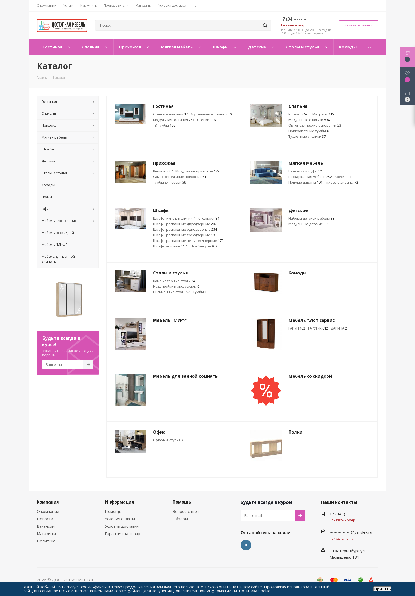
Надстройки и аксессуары (176, 286)
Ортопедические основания (314, 125)
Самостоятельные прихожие (179, 176)
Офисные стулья (168, 440)
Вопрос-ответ (186, 511)
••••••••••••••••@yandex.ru (351, 532)
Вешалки (163, 171)
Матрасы (323, 114)
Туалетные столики (307, 136)
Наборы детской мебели (311, 218)
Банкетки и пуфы (305, 171)
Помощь (113, 511)
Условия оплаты (120, 518)
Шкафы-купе (203, 246)
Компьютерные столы (174, 280)
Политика (46, 541)
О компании (48, 511)
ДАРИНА (339, 328)
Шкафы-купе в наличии (174, 218)
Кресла (343, 176)
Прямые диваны (305, 182)
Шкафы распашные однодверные (185, 229)
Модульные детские (308, 223)
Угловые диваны (341, 182)
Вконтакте (246, 545)
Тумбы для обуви (169, 182)
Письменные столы (171, 292)
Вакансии (46, 526)
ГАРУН (296, 328)
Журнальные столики (211, 114)
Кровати (298, 114)
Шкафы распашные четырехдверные (188, 240)
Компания (48, 502)
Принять (382, 588)
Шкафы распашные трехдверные (184, 235)
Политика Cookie (254, 590)
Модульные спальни (309, 119)
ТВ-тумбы (164, 125)
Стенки (206, 119)
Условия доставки (122, 526)
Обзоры (180, 518)
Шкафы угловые (170, 246)
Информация (119, 502)
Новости (45, 518)
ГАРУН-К (318, 328)
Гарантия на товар (122, 533)
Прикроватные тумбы (309, 130)
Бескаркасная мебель (310, 176)
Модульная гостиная (173, 119)
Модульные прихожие (197, 171)
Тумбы (201, 292)
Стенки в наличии (170, 114)
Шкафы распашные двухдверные (184, 223)
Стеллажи (208, 218)
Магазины (46, 533)
